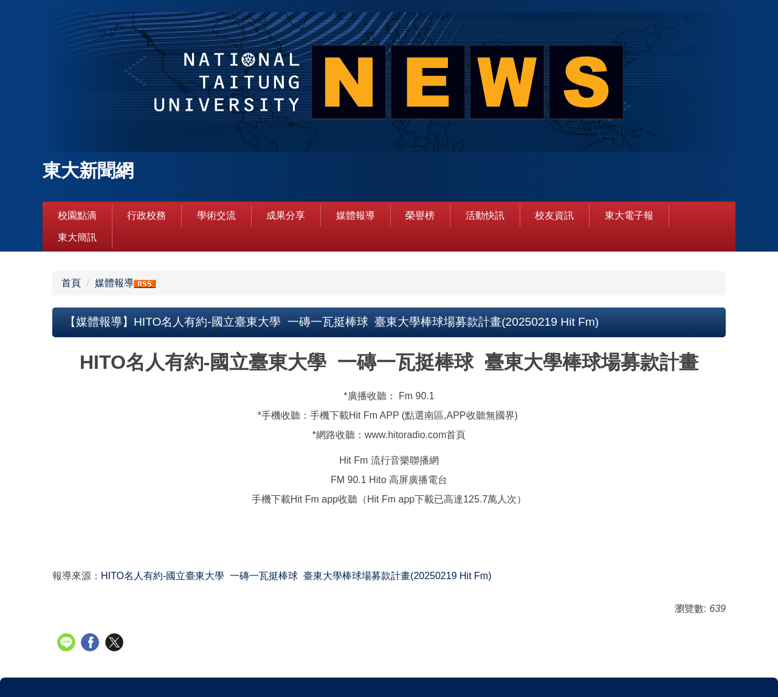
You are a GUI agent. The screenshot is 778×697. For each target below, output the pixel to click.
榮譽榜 (420, 215)
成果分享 (285, 215)
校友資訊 (554, 215)
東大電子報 (629, 215)
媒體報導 (355, 215)
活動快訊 (485, 215)
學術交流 (216, 215)
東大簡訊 (77, 237)
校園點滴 (77, 215)
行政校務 (146, 215)
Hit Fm (296, 576)
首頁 (71, 283)
